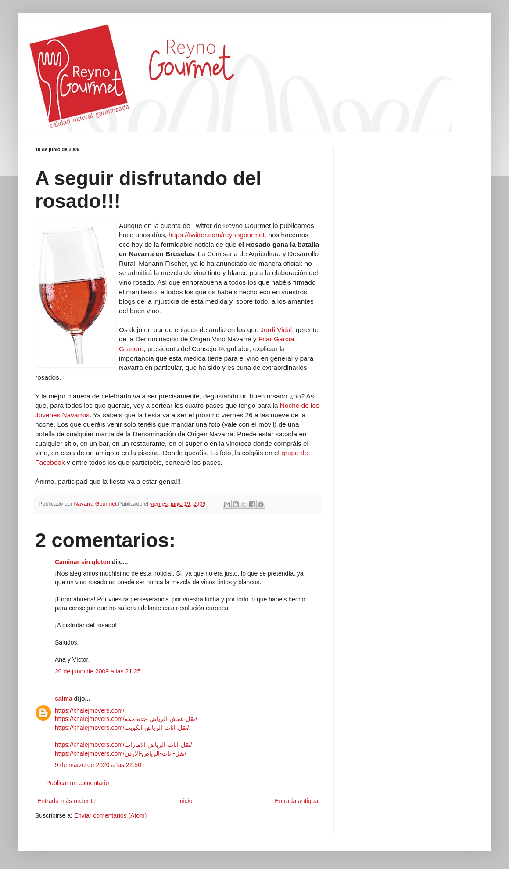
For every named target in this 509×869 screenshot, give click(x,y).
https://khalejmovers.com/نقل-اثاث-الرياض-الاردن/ (120, 753)
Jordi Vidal (276, 329)
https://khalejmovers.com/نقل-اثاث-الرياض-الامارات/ (123, 744)
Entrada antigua (296, 800)
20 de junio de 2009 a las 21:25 (97, 671)
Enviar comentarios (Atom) (110, 815)
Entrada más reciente (66, 800)
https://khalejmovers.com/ (90, 710)
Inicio (185, 800)
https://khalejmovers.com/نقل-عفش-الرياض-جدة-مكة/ (126, 718)
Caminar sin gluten (82, 561)
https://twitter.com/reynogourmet (216, 235)
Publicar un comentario (77, 782)
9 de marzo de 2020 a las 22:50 (98, 764)
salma (63, 698)
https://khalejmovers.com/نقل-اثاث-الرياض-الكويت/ (122, 727)
